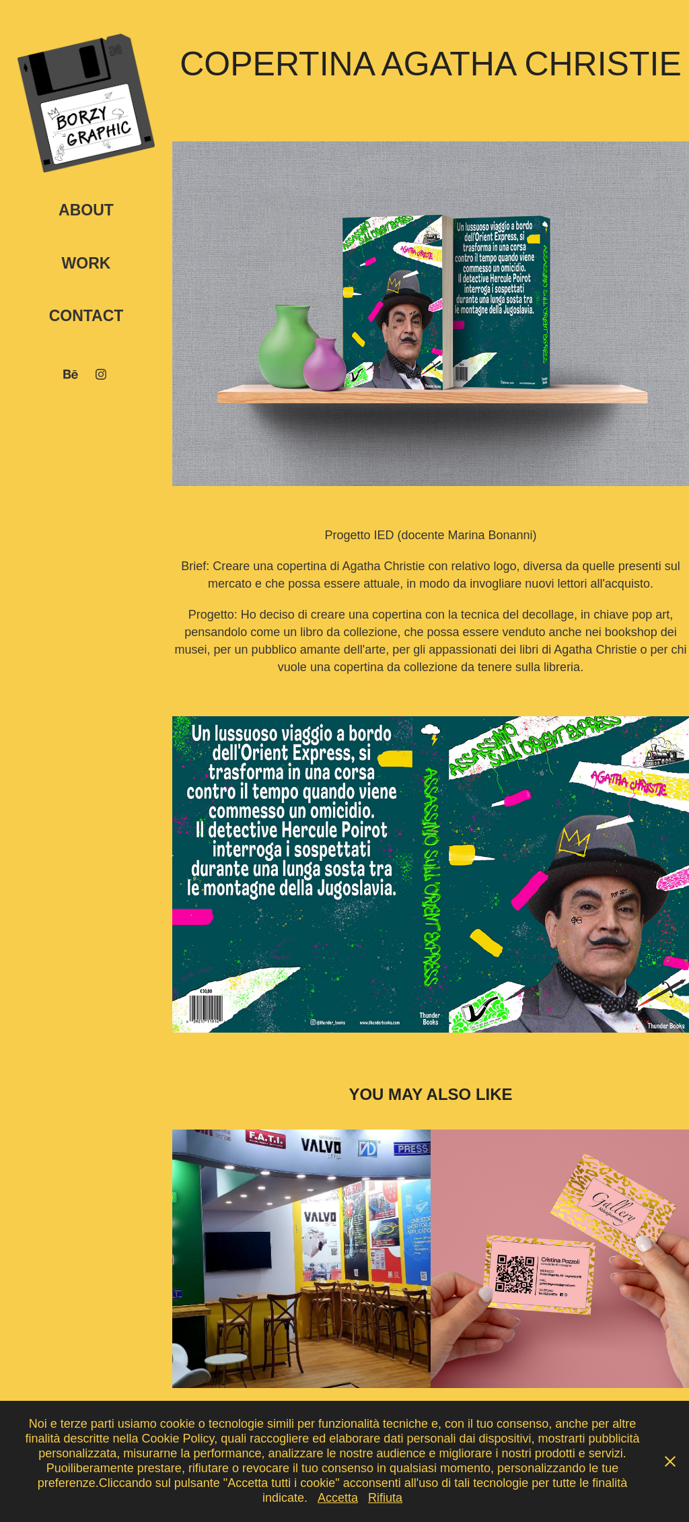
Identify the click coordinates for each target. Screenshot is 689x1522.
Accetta (338, 1497)
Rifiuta (385, 1497)
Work (86, 263)
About (86, 210)
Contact (86, 315)
